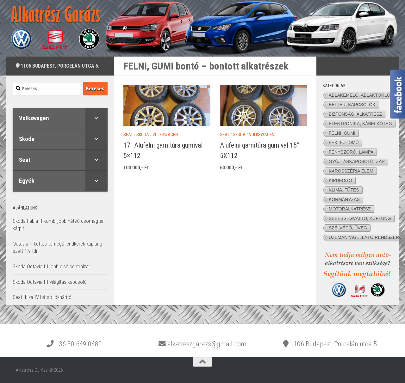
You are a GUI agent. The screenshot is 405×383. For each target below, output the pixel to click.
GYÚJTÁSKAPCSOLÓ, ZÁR (357, 161)
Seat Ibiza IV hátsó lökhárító (42, 297)
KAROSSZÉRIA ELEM (351, 170)
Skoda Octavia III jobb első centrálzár (51, 266)
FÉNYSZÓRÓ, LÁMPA (351, 152)
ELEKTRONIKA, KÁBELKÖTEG (360, 123)
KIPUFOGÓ (340, 180)
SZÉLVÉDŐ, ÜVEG (348, 227)
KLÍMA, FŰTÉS (344, 189)
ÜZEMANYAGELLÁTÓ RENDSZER (364, 237)
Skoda (142, 134)
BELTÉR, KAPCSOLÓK (352, 104)
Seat (128, 134)
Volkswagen (165, 134)
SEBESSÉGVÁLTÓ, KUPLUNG (360, 218)
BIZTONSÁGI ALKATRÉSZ (355, 114)
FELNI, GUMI (342, 133)
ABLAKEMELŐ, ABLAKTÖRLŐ (359, 95)
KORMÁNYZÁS (344, 199)
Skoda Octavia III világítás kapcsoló (50, 282)
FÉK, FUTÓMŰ (344, 142)
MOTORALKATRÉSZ (350, 208)
